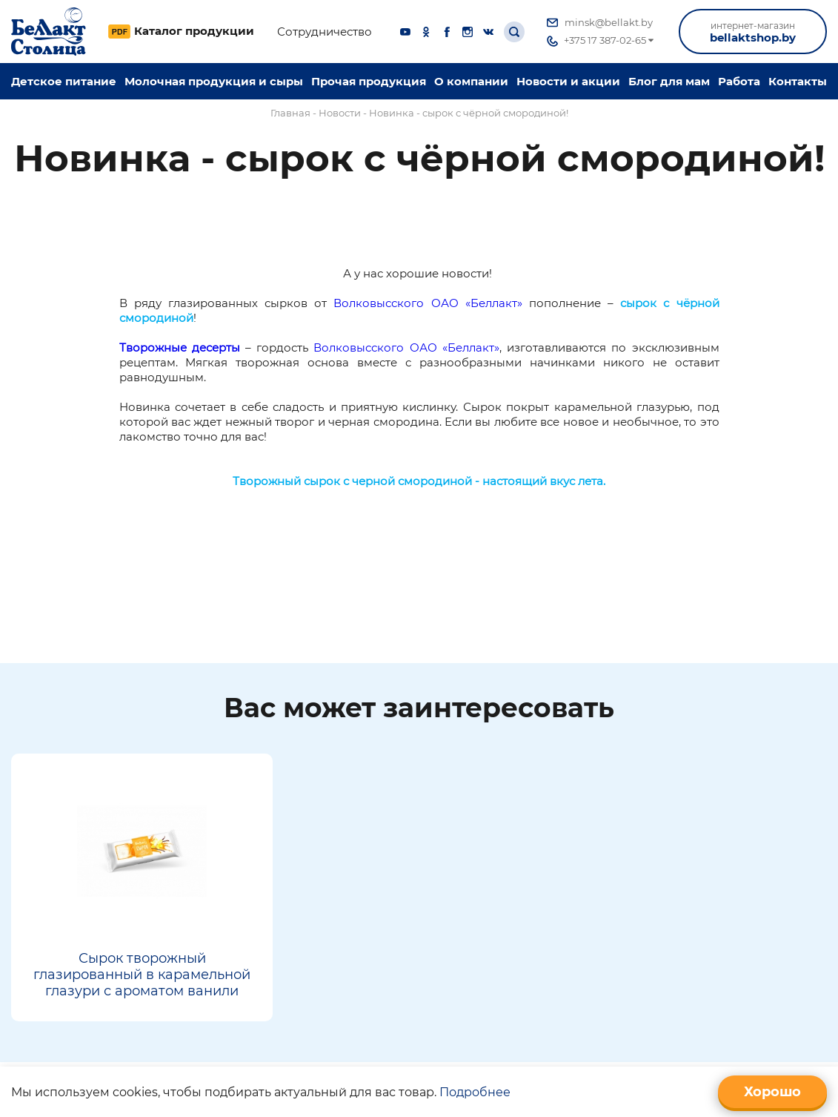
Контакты (797, 81)
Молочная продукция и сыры (213, 81)
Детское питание (63, 81)
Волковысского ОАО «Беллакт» (427, 303)
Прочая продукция (368, 81)
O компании (471, 81)
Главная (290, 113)
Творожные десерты (179, 347)
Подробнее (475, 1092)
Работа (739, 81)
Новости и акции (568, 81)
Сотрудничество (324, 32)
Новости (340, 113)
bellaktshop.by (753, 32)
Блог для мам (669, 81)
